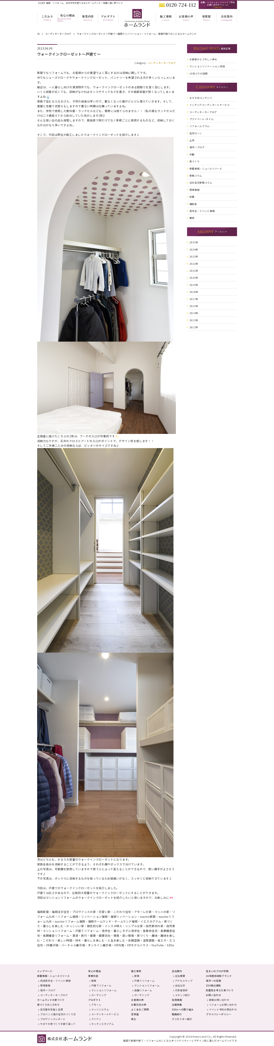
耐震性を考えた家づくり (220, 990)
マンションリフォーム (104, 990)
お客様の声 (137, 999)
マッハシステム (100, 1009)
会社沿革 (180, 985)
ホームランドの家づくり (51, 999)
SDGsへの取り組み (183, 1009)
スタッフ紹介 (182, 995)
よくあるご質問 (140, 1009)
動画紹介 (177, 1014)
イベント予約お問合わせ (223, 1009)
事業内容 (93, 975)
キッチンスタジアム (102, 1023)
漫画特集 (177, 1004)
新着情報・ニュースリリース (53, 975)
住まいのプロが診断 (217, 971)
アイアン (96, 1019)
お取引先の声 (138, 1004)
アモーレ (96, 1004)
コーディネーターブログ (162, 63)
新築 (93, 980)
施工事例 (136, 971)
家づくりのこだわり (48, 1004)
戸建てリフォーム (101, 985)
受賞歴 (135, 1014)
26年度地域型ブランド (219, 975)
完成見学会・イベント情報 (55, 980)
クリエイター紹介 (182, 1019)
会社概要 (180, 975)
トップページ (44, 971)
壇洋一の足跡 (213, 980)
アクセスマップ (184, 980)
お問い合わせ (213, 995)
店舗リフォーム (143, 990)
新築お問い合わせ (219, 999)
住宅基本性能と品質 (51, 1009)
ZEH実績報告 (213, 985)
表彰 (133, 1019)
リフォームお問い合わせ (223, 1004)
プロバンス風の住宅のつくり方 (58, 1014)
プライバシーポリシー (218, 1014)
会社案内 (177, 971)
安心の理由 (94, 971)
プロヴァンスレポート (53, 1019)
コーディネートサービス (105, 1014)
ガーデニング (99, 995)
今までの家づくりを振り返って (58, 1023)
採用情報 (177, 999)
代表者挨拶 (181, 990)
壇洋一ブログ (47, 990)
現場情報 (45, 985)
